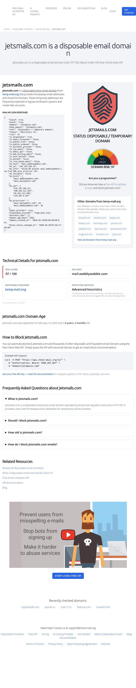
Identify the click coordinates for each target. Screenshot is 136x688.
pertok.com (116, 223)
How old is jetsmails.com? (25, 432)
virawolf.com (84, 217)
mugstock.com (86, 234)
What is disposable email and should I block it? (27, 473)
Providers (51, 8)
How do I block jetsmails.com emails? (32, 444)
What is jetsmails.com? (23, 399)
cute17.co (66, 607)
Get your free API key (13, 374)
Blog (104, 8)
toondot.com (102, 234)
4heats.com (84, 223)
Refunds (105, 644)
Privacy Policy (55, 644)
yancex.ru (50, 607)
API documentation (12, 482)
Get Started (84, 634)
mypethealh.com (30, 607)
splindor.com (85, 228)
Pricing (67, 8)
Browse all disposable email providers (23, 468)
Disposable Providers (23, 29)
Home (6, 29)
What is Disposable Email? (108, 634)
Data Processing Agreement (82, 644)
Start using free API (68, 575)
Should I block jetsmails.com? (27, 420)
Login (112, 11)
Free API (32, 634)
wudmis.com (100, 217)
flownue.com (84, 607)
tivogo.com (115, 217)
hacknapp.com (100, 223)
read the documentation (41, 374)
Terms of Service (35, 644)
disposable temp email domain (40, 90)
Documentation (86, 8)
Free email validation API (18, 11)
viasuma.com (101, 228)
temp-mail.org (42, 29)
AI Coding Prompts (35, 11)
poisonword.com (118, 228)
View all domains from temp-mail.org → (98, 239)
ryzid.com (116, 234)
